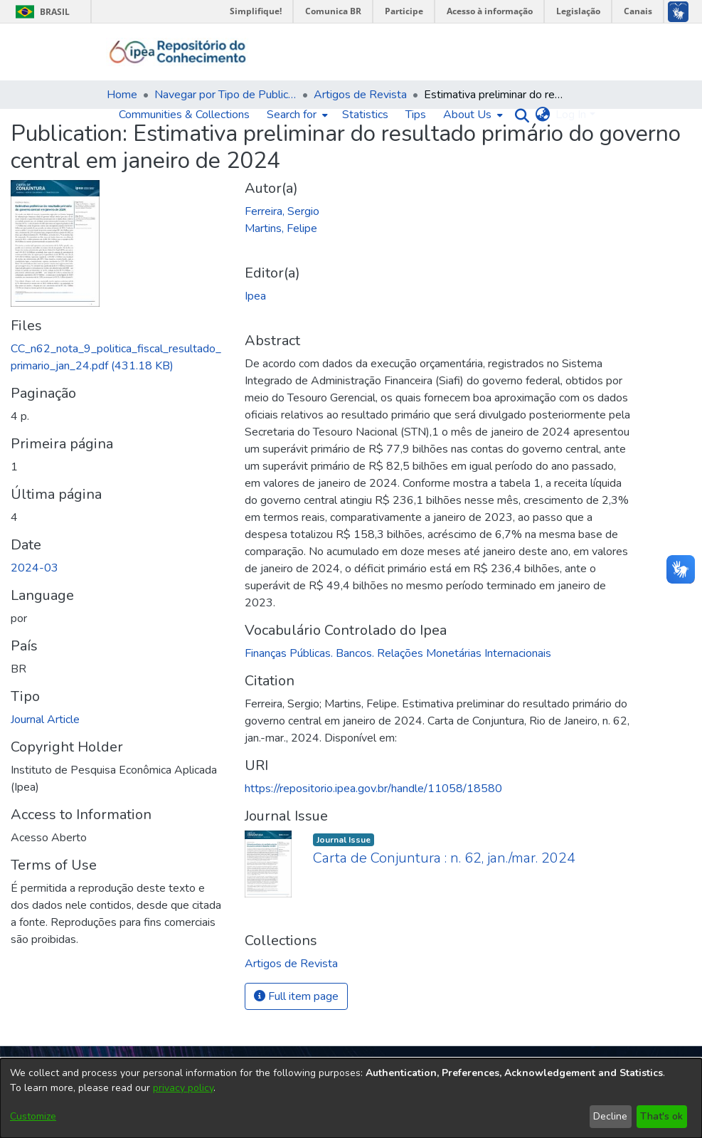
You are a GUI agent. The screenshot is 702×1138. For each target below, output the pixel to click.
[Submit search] (518, 115)
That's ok (661, 1116)
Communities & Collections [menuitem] (184, 114)
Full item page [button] (296, 996)
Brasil (40, 12)
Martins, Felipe (281, 228)
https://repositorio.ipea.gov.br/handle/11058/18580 (373, 788)
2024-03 (34, 568)
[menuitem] (296, 114)
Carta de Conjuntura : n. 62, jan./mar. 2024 (444, 858)
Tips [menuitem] (415, 114)
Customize (33, 1116)
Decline (610, 1116)
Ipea (255, 296)
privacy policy (183, 1088)
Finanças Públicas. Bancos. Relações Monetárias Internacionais (398, 653)
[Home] (178, 52)
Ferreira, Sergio (282, 211)
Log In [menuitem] (570, 114)
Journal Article (45, 719)
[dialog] (351, 1098)
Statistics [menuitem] (365, 114)
